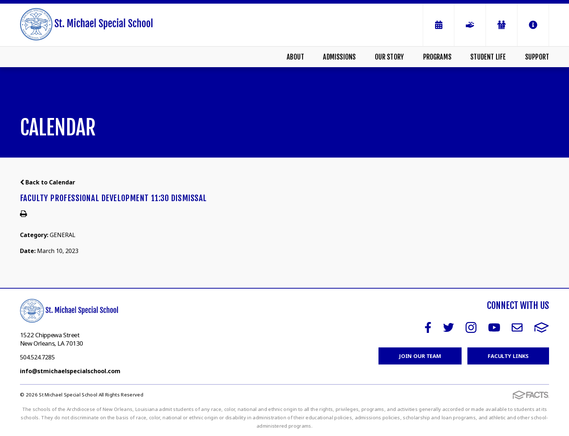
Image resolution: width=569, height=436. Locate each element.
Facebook (428, 327)
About (295, 57)
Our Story (389, 57)
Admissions (339, 57)
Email (517, 327)
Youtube (494, 327)
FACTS (541, 327)
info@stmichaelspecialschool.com (70, 371)
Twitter (448, 327)
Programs (437, 57)
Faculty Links (508, 355)
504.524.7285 (37, 357)
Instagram (471, 327)
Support (537, 57)
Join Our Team (419, 355)
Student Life (488, 57)
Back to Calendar (47, 182)
